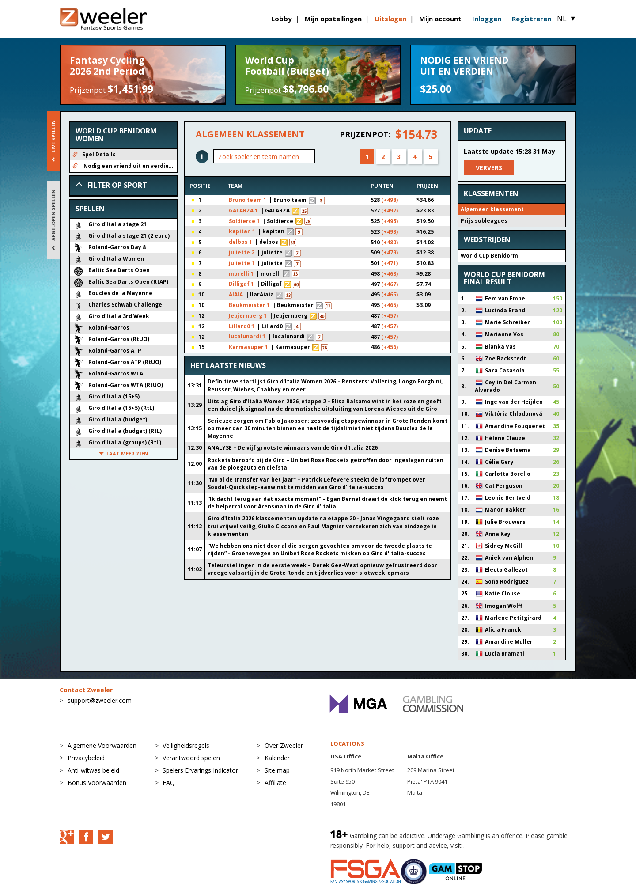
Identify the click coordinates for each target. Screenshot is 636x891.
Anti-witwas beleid (93, 770)
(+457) (389, 315)
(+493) (389, 231)
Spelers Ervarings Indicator (200, 770)
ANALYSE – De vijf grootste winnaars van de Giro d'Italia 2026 (293, 447)
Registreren (531, 18)
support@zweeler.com (100, 700)
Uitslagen (390, 18)
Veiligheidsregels (186, 745)
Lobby (281, 18)
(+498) (389, 200)
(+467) (389, 284)
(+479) (389, 252)
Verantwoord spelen (191, 758)
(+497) (389, 210)
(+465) (389, 294)
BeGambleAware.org (496, 845)
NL (566, 18)
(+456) (389, 347)
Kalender (277, 758)
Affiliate (275, 782)
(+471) (389, 263)
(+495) (389, 221)
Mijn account (440, 18)
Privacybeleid (86, 758)
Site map (277, 770)
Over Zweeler (284, 745)
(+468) (389, 273)
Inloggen (486, 18)
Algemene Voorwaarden (102, 745)
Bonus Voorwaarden (97, 782)
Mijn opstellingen (333, 18)
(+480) (389, 242)
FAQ (169, 782)
